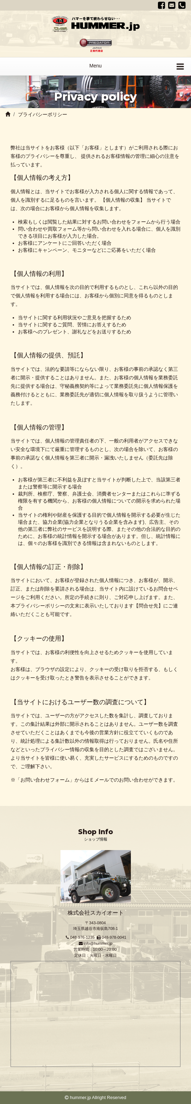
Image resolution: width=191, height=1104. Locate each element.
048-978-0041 (114, 937)
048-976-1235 (82, 937)
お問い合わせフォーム (45, 780)
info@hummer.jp (98, 943)
